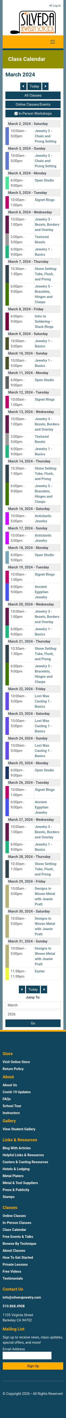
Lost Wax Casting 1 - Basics (43, 701)
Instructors (11, 1113)
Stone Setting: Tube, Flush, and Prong (46, 274)
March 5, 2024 (19, 193)
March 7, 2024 (19, 262)
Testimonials (13, 1278)
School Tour (12, 1106)
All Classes (33, 95)
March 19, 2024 (20, 567)
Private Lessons (15, 1264)
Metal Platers (13, 1176)
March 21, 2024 (20, 641)
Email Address (27, 1353)
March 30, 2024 (20, 911)
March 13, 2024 (20, 412)
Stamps (9, 1197)
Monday (40, 173)
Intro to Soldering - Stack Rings (44, 321)
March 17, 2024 (20, 528)
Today (34, 86)
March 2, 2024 (19, 124)
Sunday (40, 148)
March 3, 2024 (19, 148)
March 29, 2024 (20, 881)
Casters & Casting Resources (25, 1162)
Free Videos (12, 1271)
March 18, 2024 (20, 548)
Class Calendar (14, 1230)
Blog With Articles (17, 1148)
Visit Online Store (16, 1062)
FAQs (7, 1099)
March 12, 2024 (20, 392)
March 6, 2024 (19, 212)
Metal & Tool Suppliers (20, 1183)
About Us (10, 1085)
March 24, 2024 (20, 738)
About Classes (14, 1250)
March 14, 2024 (20, 461)
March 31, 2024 (20, 941)
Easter (40, 971)
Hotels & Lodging (16, 1169)
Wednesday (43, 212)
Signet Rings (45, 200)
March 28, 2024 (20, 857)
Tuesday (40, 193)
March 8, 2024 (19, 309)
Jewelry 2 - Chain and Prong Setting (45, 136)
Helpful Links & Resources (23, 1155)
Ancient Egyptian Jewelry (41, 592)
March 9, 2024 (19, 334)
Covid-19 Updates (17, 1092)
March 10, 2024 (20, 353)
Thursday (41, 262)
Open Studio (44, 180)
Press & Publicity (16, 1190)
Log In (55, 5)
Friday (38, 309)
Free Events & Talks (18, 1237)
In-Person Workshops (33, 113)
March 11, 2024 (20, 373)
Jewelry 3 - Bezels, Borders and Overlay (47, 224)
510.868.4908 (14, 1306)
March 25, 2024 (20, 763)
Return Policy (13, 1069)
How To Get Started (18, 1257)
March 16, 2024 (20, 509)
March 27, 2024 (20, 820)
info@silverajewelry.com (22, 1297)
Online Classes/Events (33, 104)
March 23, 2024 (20, 714)
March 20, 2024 (20, 604)
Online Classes (14, 1216)
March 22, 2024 (20, 689)
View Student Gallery (19, 1129)
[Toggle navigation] (52, 42)
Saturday (41, 124)
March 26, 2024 (20, 782)
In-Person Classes (17, 1223)
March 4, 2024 (19, 173)
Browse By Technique (19, 1244)
